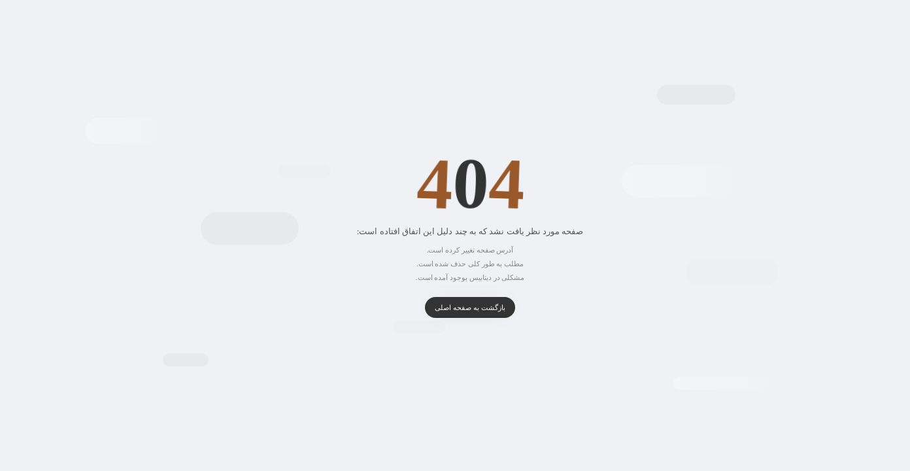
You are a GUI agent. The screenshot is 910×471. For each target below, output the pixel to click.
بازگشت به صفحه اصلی (455, 307)
